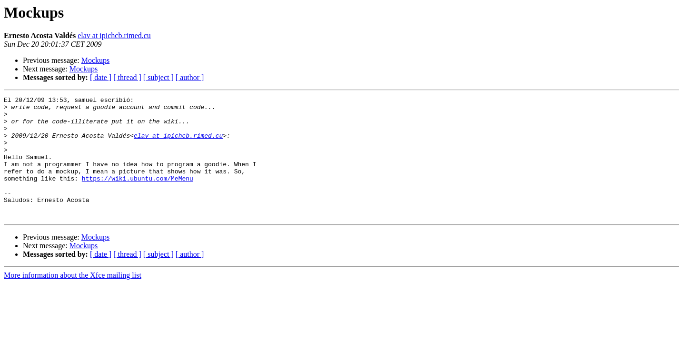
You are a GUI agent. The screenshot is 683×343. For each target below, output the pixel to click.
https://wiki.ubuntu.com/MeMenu (137, 195)
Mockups (95, 60)
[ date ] (100, 77)
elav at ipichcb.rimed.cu (114, 35)
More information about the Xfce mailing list (72, 299)
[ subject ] (158, 77)
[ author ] (190, 77)
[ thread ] (127, 77)
